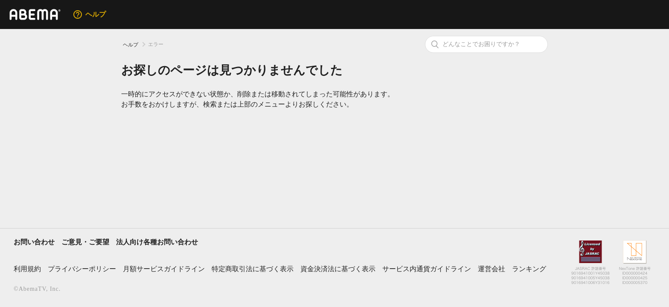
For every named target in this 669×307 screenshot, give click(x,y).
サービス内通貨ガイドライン (426, 268)
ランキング (529, 268)
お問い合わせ (34, 242)
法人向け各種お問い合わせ (157, 242)
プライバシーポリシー (82, 268)
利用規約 (27, 268)
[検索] (486, 44)
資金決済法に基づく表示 (337, 268)
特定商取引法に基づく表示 (253, 268)
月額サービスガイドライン (164, 268)
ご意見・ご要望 (85, 242)
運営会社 (491, 268)
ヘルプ (130, 45)
